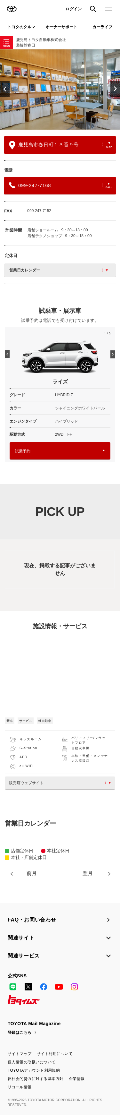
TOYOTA (11, 9)
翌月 (88, 873)
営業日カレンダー (58, 270)
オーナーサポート (61, 27)
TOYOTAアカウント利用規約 (34, 1070)
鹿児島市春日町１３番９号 (60, 145)
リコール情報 (20, 1087)
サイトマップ (20, 1053)
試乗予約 (60, 451)
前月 (32, 873)
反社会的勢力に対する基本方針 (36, 1078)
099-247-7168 (60, 185)
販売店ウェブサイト (61, 783)
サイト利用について (55, 1053)
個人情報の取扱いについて (32, 1062)
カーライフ (102, 27)
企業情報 (77, 1078)
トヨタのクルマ (21, 27)
